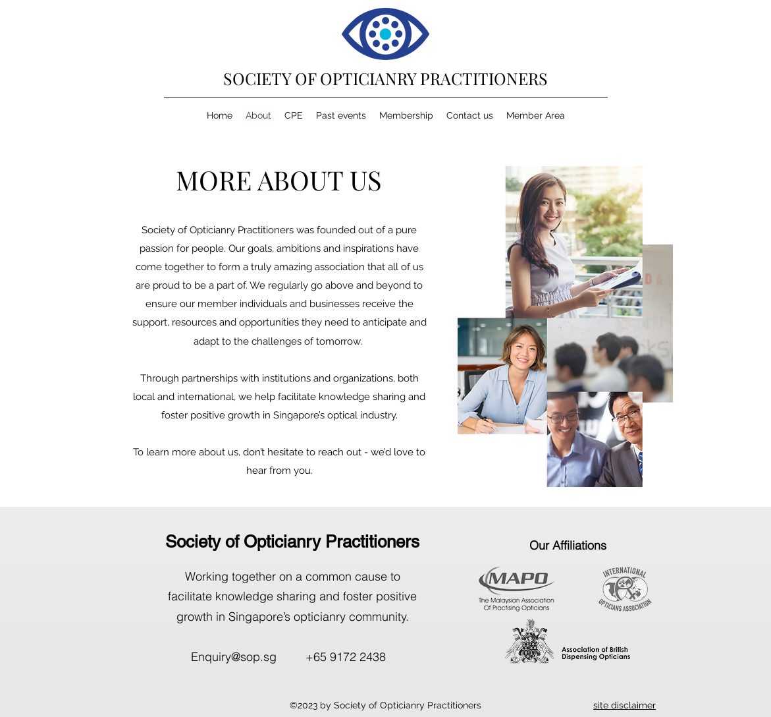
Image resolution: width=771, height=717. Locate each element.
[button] (624, 705)
